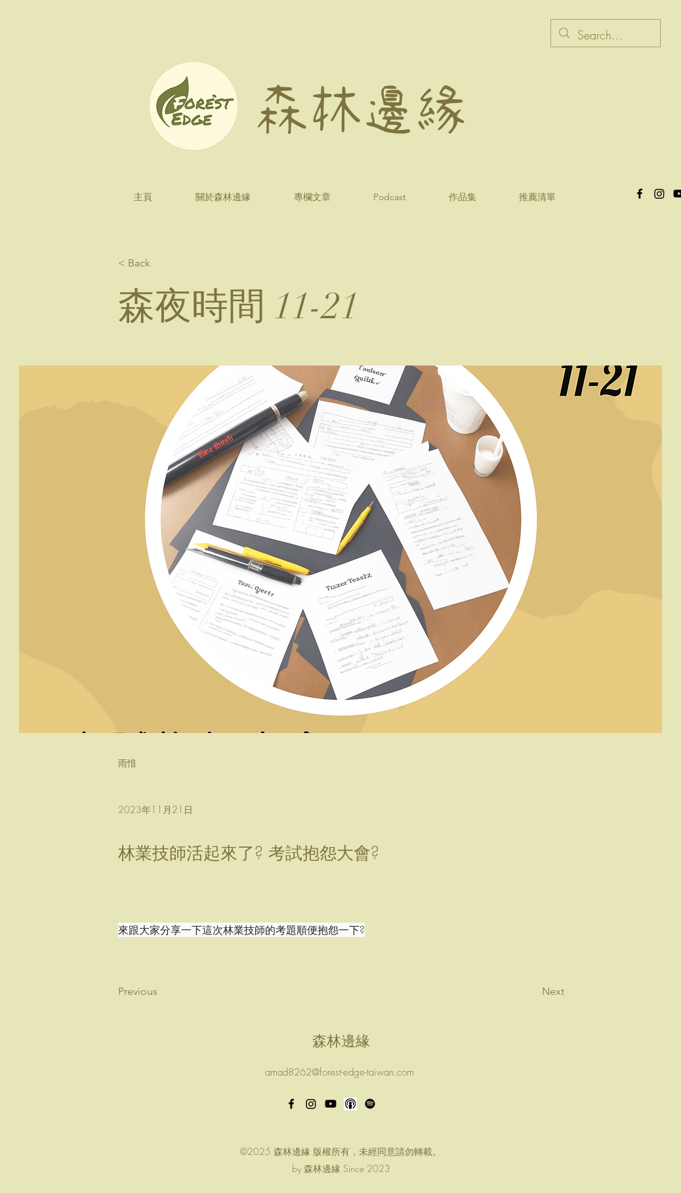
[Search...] (604, 35)
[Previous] (161, 992)
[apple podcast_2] (350, 1103)
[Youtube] (330, 1103)
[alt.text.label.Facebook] (639, 193)
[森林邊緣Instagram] (659, 193)
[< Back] (161, 263)
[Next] (531, 992)
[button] (389, 197)
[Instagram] (311, 1103)
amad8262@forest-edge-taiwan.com (339, 1072)
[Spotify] (370, 1103)
